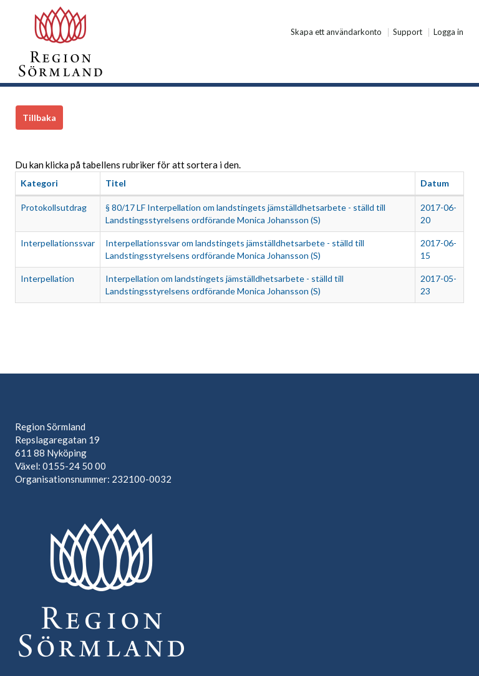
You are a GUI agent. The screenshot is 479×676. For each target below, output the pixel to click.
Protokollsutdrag (54, 207)
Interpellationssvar (58, 243)
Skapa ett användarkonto (336, 32)
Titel (115, 183)
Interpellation (47, 278)
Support (407, 32)
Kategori (39, 183)
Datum (434, 183)
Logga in (448, 32)
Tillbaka (39, 117)
